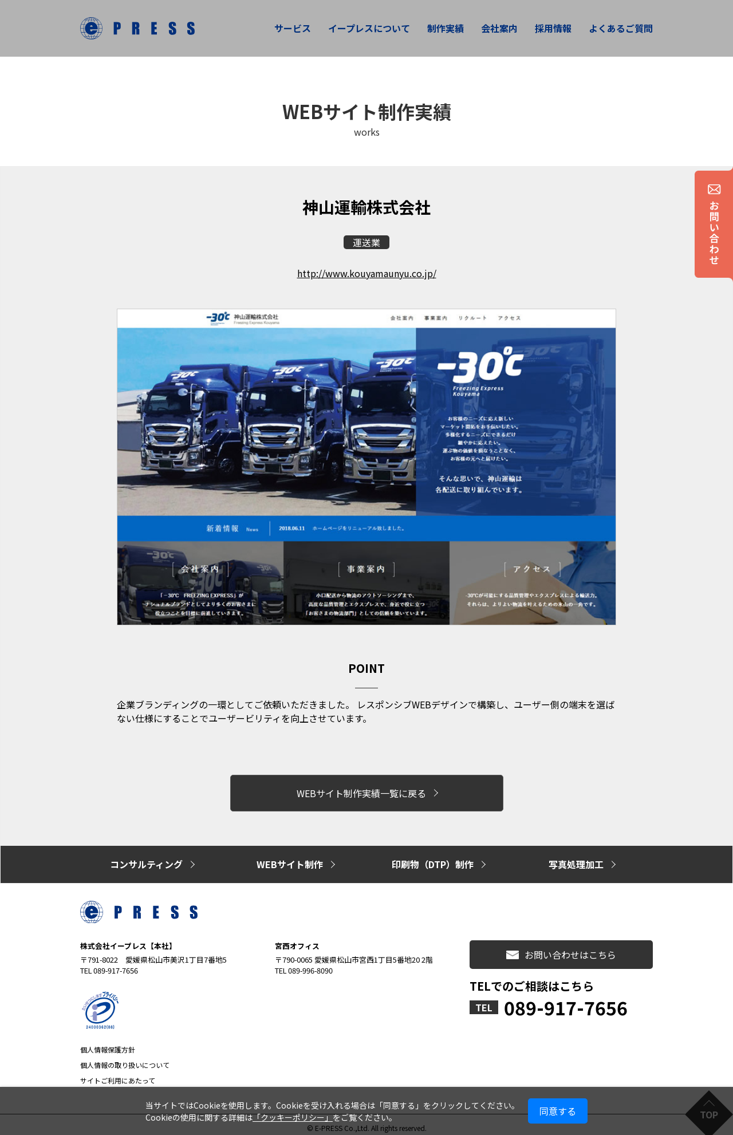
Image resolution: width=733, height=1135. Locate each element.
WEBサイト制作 (290, 859)
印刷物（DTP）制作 (433, 859)
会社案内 (499, 28)
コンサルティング (146, 859)
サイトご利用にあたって (117, 1074)
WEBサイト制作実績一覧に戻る (361, 791)
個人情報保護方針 (107, 1043)
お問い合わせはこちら (561, 948)
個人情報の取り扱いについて (125, 1058)
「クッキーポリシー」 (293, 1117)
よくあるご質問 (621, 28)
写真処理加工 (576, 859)
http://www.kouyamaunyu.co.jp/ (366, 273)
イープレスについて (369, 28)
